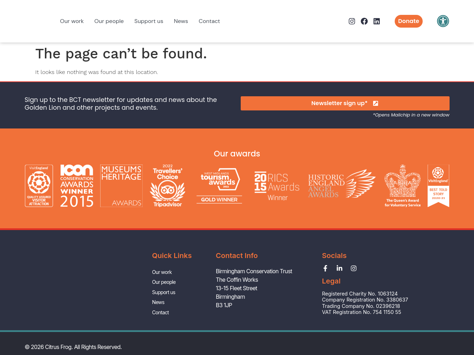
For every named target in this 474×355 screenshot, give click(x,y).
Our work (72, 21)
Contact (209, 21)
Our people (109, 21)
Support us (149, 21)
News (181, 21)
